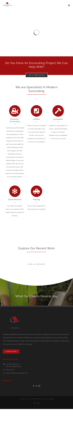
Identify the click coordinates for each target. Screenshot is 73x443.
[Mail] (36, 386)
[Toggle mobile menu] (69, 5)
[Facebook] (33, 386)
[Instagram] (39, 386)
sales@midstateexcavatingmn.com (17, 373)
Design (52, 399)
